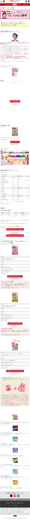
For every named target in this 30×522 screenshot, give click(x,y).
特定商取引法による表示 (11, 513)
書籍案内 (19, 4)
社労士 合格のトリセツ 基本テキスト (14, 276)
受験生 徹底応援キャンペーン (6, 443)
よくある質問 (26, 513)
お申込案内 (12, 511)
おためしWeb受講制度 (14, 101)
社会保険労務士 (15, 2)
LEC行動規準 (18, 508)
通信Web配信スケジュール (21, 23)
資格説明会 (15, 502)
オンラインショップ (14, 141)
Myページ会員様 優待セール (6, 432)
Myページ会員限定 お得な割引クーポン (8, 464)
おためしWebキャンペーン (6, 454)
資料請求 (8, 502)
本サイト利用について (5, 511)
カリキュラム (12, 23)
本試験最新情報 (25, 4)
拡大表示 (2, 165)
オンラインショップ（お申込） (11, 24)
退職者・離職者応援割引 (5, 475)
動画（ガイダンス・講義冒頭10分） (18, 22)
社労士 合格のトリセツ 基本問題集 (14, 323)
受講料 (3, 24)
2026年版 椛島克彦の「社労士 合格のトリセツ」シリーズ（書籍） (14, 25)
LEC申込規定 (3, 513)
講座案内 (14, 4)
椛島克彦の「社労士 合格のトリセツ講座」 (14, 229)
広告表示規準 (25, 508)
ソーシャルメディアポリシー (15, 510)
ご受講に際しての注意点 (20, 511)
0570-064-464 (15, 505)
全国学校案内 (21, 502)
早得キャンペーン (4, 421)
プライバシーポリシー (5, 510)
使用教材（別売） (5, 23)
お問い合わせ (19, 513)
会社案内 (2, 508)
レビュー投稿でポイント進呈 (6, 486)
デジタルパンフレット (6, 22)
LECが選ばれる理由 (8, 4)
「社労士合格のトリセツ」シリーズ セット (14, 235)
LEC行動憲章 (12, 508)
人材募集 (7, 508)
